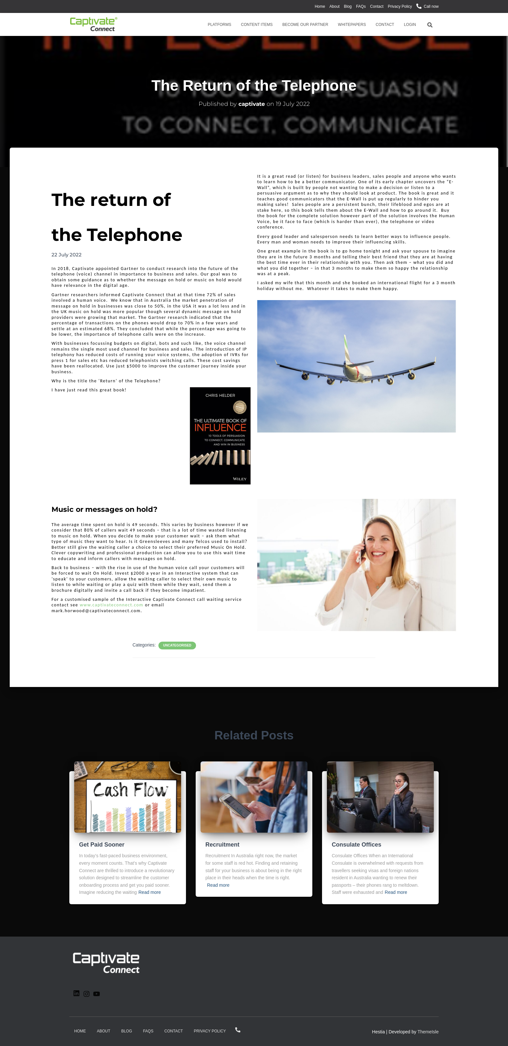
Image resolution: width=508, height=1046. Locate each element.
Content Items (257, 24)
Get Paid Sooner (101, 844)
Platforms (219, 24)
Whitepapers (352, 24)
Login (410, 24)
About (334, 6)
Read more (149, 892)
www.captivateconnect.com (111, 605)
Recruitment (222, 844)
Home (320, 6)
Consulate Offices (356, 844)
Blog (348, 6)
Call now (431, 6)
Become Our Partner (306, 24)
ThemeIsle (428, 1031)
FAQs (361, 6)
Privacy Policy (400, 6)
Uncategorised (177, 645)
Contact (376, 6)
